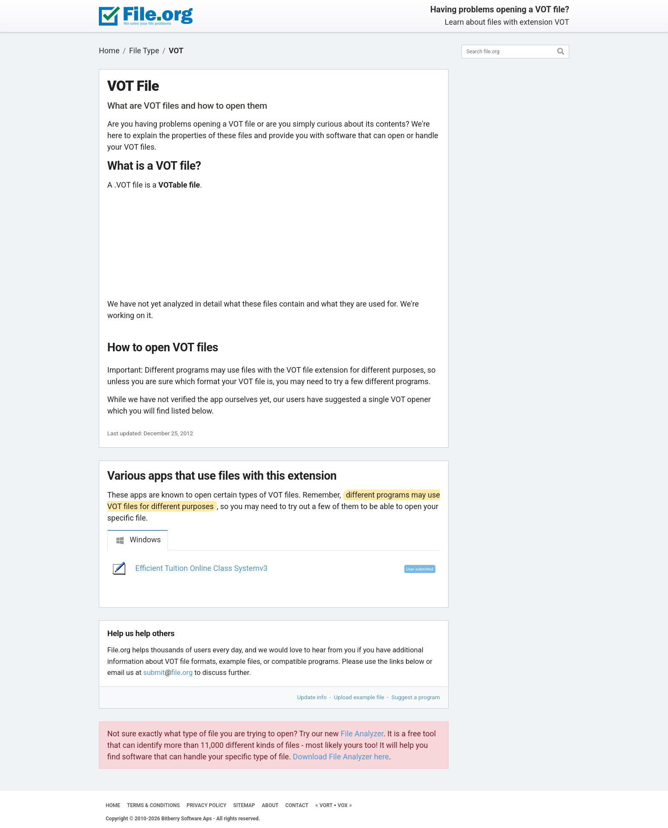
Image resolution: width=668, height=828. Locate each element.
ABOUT (270, 805)
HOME (113, 805)
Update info (312, 697)
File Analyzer (362, 733)
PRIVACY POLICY (206, 805)
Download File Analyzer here (341, 756)
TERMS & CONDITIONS (153, 805)
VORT (326, 805)
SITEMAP (244, 805)
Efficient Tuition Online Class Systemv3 (201, 568)
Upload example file (359, 697)
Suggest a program (416, 697)
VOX (342, 805)
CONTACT (296, 805)
